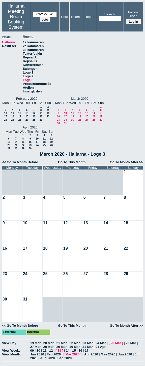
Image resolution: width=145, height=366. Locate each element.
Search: (110, 14)
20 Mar (48, 343)
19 (19, 116)
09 (32, 350)
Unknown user (133, 14)
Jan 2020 (37, 354)
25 (12, 119)
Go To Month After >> (126, 162)
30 (58, 123)
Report (90, 17)
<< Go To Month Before (20, 162)
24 (5, 119)
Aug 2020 (47, 358)
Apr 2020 (91, 354)
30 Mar (74, 347)
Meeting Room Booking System (16, 19)
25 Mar (116, 343)
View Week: (11, 350)
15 (41, 113)
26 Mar (131, 343)
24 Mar (101, 343)
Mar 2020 (73, 354)
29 (41, 119)
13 (26, 113)
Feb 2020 (54, 354)
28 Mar (48, 347)
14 (34, 113)
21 (34, 116)
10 (5, 113)
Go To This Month (72, 162)
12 (19, 113)
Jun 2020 (125, 354)
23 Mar (87, 343)
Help (64, 17)
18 (12, 116)
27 (26, 119)
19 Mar (35, 343)
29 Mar (61, 347)
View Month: (11, 354)
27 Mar (35, 347)
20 (26, 116)
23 (48, 116)
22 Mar (74, 343)
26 (19, 119)
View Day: (9, 343)
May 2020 (108, 354)
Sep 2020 (64, 358)
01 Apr (101, 347)
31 (65, 123)
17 (5, 116)
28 (34, 119)
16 (48, 113)
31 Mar (87, 347)
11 (12, 113)
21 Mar (61, 343)
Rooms (76, 17)
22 (41, 116)
